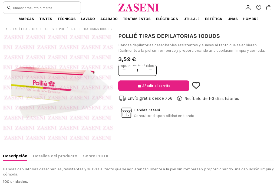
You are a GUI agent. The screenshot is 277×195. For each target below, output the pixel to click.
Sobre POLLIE (96, 155)
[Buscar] (9, 7)
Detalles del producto (55, 155)
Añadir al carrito (153, 86)
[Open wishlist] (258, 8)
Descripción (15, 155)
